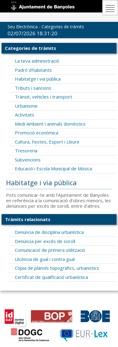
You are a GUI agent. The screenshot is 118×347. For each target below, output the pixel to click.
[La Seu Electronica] (43, 6)
